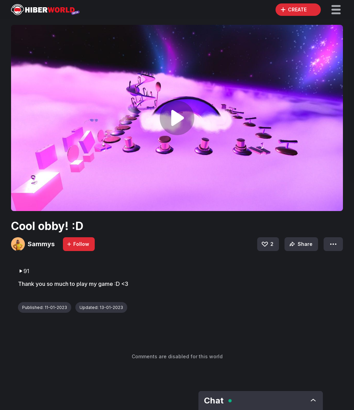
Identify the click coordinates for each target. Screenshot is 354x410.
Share (300, 244)
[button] (336, 10)
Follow (77, 244)
